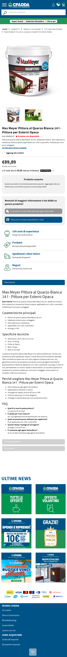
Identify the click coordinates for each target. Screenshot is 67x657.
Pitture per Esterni (53, 29)
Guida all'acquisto (10, 639)
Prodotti (15, 29)
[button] (53, 5)
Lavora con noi (9, 630)
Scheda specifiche (12, 442)
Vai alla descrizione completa (14, 148)
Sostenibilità (8, 625)
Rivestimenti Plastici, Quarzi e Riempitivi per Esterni (28, 32)
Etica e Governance (10, 615)
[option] (33, 71)
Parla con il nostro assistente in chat (25, 219)
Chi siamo (6, 610)
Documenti (9, 448)
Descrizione (9, 282)
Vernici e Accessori (32, 29)
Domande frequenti (11, 644)
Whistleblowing (9, 620)
